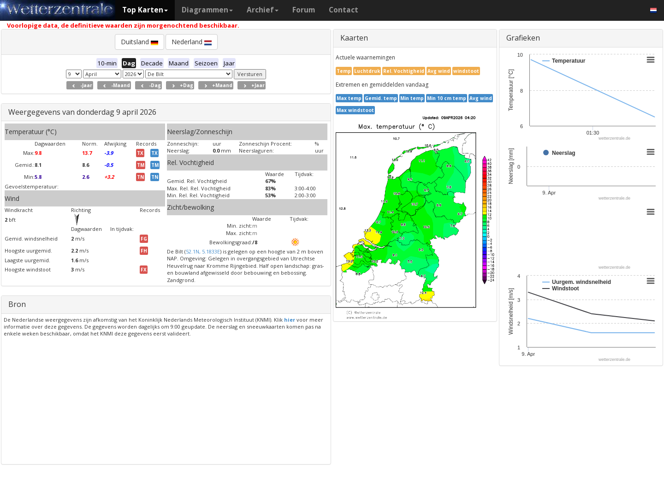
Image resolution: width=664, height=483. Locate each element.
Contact (343, 10)
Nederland (192, 41)
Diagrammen (207, 10)
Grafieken (523, 38)
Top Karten (145, 10)
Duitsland (139, 41)
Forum (303, 10)
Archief (263, 10)
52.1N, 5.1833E (203, 251)
